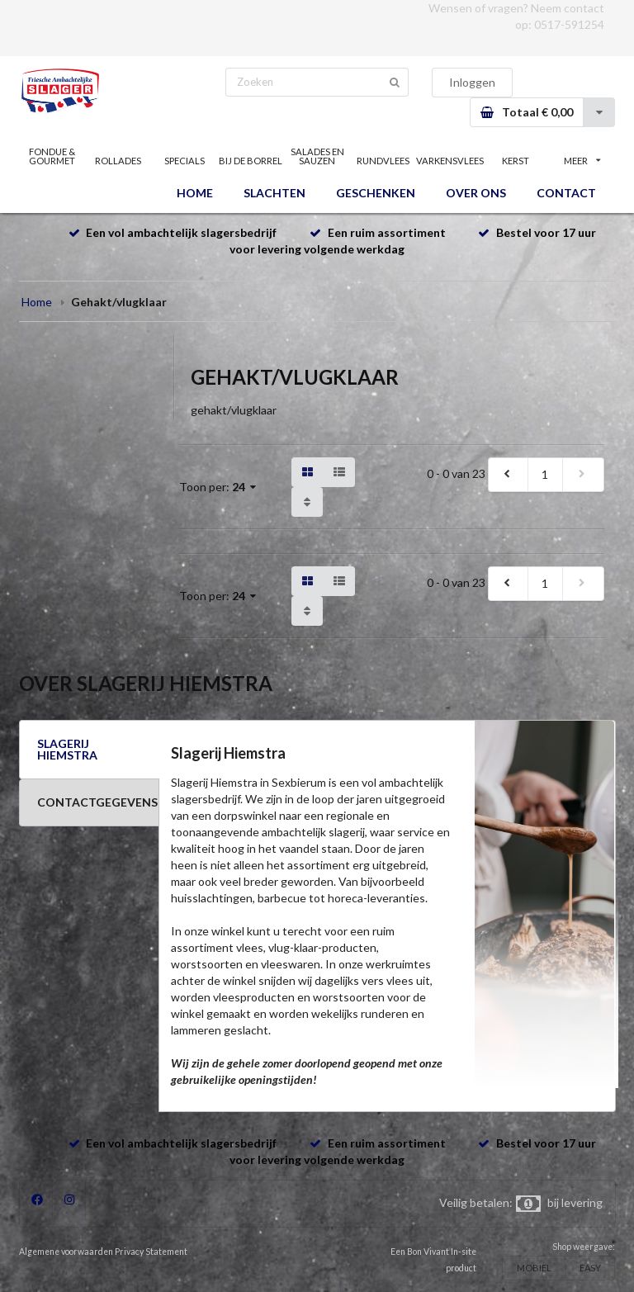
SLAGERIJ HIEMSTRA (67, 749)
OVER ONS (476, 193)
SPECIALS (184, 160)
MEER (582, 160)
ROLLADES (118, 160)
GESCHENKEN (375, 193)
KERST (515, 160)
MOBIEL (534, 1267)
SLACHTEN (274, 193)
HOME (195, 193)
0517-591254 (569, 24)
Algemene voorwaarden (66, 1252)
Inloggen (472, 82)
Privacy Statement (151, 1252)
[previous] (508, 474)
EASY (590, 1267)
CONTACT (566, 193)
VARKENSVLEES (449, 160)
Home (36, 302)
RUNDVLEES (383, 160)
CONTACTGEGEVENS (97, 802)
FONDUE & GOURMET (52, 156)
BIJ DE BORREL (250, 160)
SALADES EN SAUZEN (317, 156)
